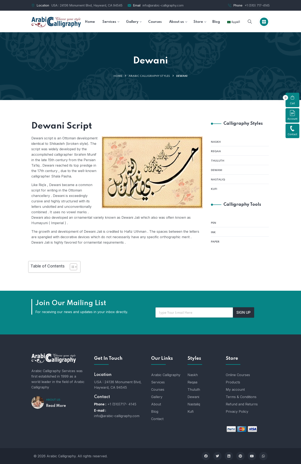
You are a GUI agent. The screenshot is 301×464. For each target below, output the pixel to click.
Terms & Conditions (241, 397)
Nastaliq (218, 179)
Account (292, 115)
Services (158, 382)
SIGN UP (243, 312)
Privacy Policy (237, 411)
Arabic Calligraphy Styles (149, 76)
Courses (157, 389)
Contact (292, 131)
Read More (56, 406)
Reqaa (216, 151)
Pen (213, 223)
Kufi (214, 189)
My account (235, 389)
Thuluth (217, 160)
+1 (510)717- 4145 (121, 404)
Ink (213, 232)
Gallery (156, 397)
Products (233, 382)
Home (118, 76)
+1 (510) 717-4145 (257, 5)
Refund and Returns (242, 404)
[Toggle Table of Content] (71, 266)
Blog (154, 411)
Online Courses (238, 375)
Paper (215, 241)
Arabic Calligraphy (165, 375)
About (156, 404)
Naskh (216, 142)
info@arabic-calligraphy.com (163, 5)
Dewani (216, 170)
